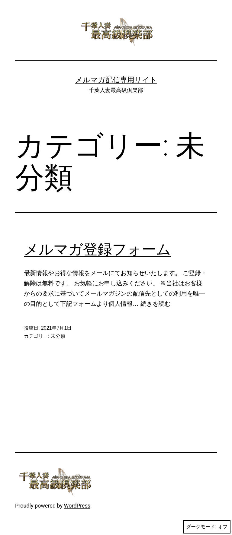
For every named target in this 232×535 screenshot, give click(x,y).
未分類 (58, 336)
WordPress (77, 505)
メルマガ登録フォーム (97, 249)
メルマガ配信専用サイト (116, 80)
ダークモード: (206, 526)
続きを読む (155, 303)
